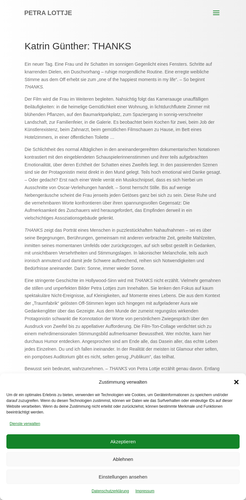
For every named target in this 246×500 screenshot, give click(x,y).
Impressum (144, 491)
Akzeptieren (122, 441)
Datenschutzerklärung (110, 491)
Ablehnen (123, 459)
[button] (236, 382)
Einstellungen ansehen (123, 476)
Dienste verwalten (25, 423)
